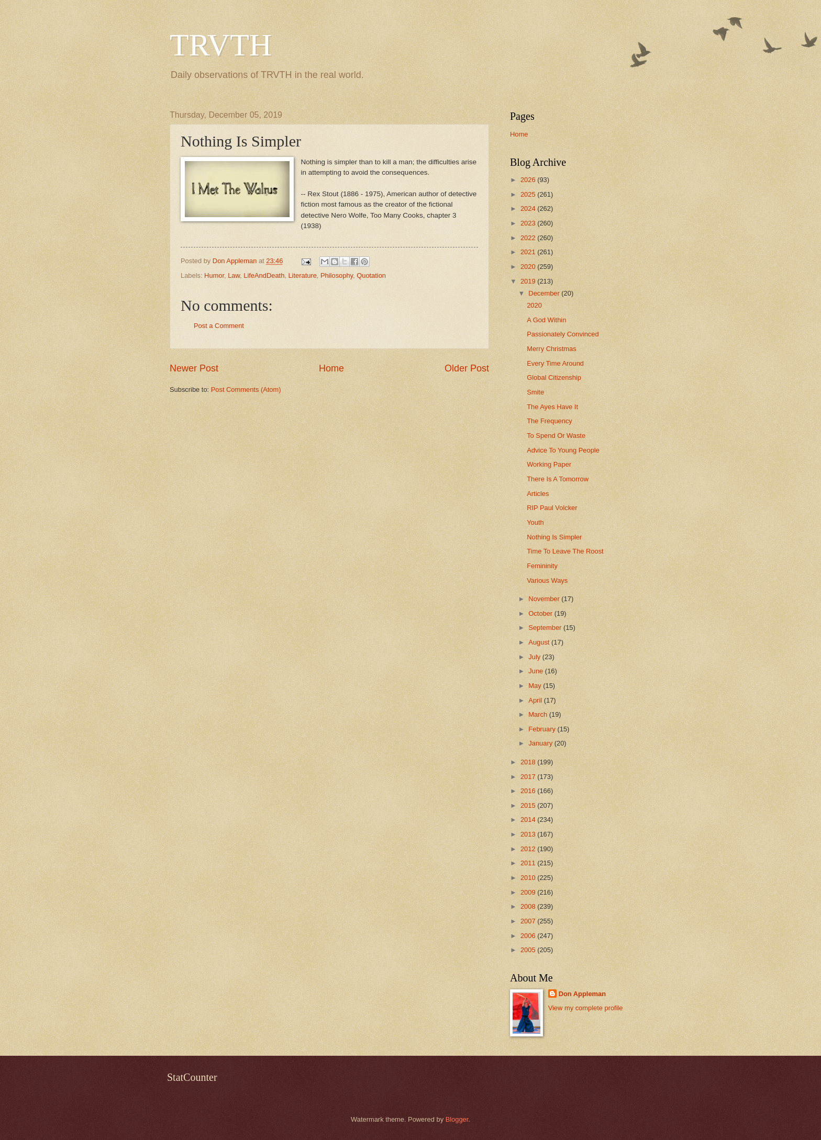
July (535, 657)
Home (331, 368)
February (542, 729)
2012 (528, 849)
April (535, 700)
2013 (528, 834)
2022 (528, 238)
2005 (528, 950)
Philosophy (336, 275)
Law (234, 275)
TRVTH (221, 45)
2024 (528, 208)
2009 (528, 892)
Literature (302, 275)
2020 (528, 266)
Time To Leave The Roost (565, 551)
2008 (528, 906)
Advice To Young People (563, 450)
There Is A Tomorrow (558, 479)
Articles (538, 494)
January (541, 743)
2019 (528, 281)
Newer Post (194, 368)
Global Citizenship (554, 377)
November (544, 599)
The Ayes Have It (552, 407)
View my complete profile (585, 1008)
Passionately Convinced (562, 334)
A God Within (546, 320)
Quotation (371, 275)
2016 (528, 791)
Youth (535, 522)
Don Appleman (582, 994)
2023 (528, 223)
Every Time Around (555, 363)
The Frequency (549, 421)
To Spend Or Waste (556, 435)
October (541, 613)
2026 (528, 180)
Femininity (542, 566)
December (544, 293)
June (536, 671)
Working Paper (549, 464)
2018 (528, 762)
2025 (528, 194)
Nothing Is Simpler (554, 537)
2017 (528, 777)
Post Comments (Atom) (246, 389)
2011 (528, 863)
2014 (528, 819)
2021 (528, 252)
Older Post (467, 368)
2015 (528, 805)
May (535, 686)
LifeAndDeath (263, 275)
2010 (528, 878)
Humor (214, 275)
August (539, 642)
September (545, 627)
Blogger (457, 1119)
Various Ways (547, 580)
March (538, 714)
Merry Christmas (551, 349)
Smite (535, 392)
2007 (528, 921)
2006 (528, 936)
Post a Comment (219, 326)
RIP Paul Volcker (552, 508)
